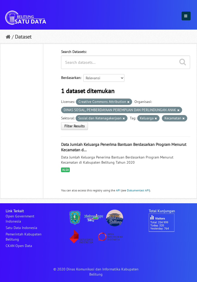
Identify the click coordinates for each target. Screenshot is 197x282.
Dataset (23, 36)
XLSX (65, 170)
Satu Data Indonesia (21, 227)
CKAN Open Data (19, 245)
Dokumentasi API (138, 190)
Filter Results (74, 126)
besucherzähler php (164, 240)
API (118, 190)
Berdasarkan (70, 77)
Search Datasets (73, 51)
